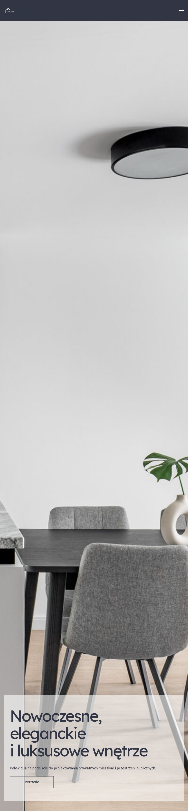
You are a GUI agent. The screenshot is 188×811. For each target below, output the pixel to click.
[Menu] (181, 10)
